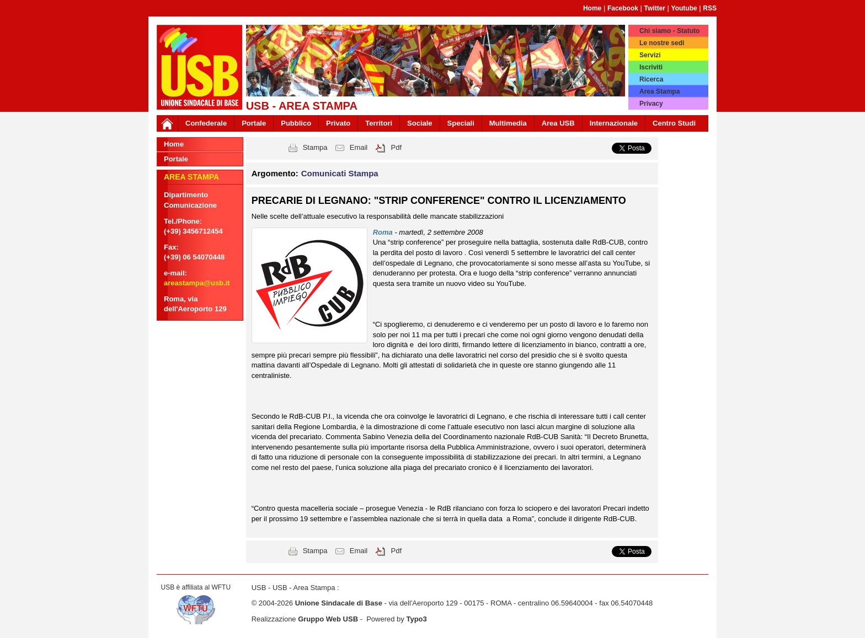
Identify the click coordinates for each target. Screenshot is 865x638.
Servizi (650, 55)
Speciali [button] (460, 123)
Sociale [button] (419, 123)
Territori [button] (378, 123)
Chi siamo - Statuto (669, 31)
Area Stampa (659, 91)
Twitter (654, 8)
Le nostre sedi (661, 43)
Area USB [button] (558, 123)
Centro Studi (674, 123)
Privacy (651, 103)
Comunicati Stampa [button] (339, 173)
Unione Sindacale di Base (338, 603)
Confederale (206, 123)
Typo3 (416, 619)
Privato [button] (338, 123)
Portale (254, 123)
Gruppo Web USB (328, 619)
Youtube (684, 8)
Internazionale (614, 123)
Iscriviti (651, 67)
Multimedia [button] (508, 123)
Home (592, 8)
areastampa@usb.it (197, 283)
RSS (710, 8)
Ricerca (651, 79)
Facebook (622, 8)
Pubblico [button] (296, 123)
